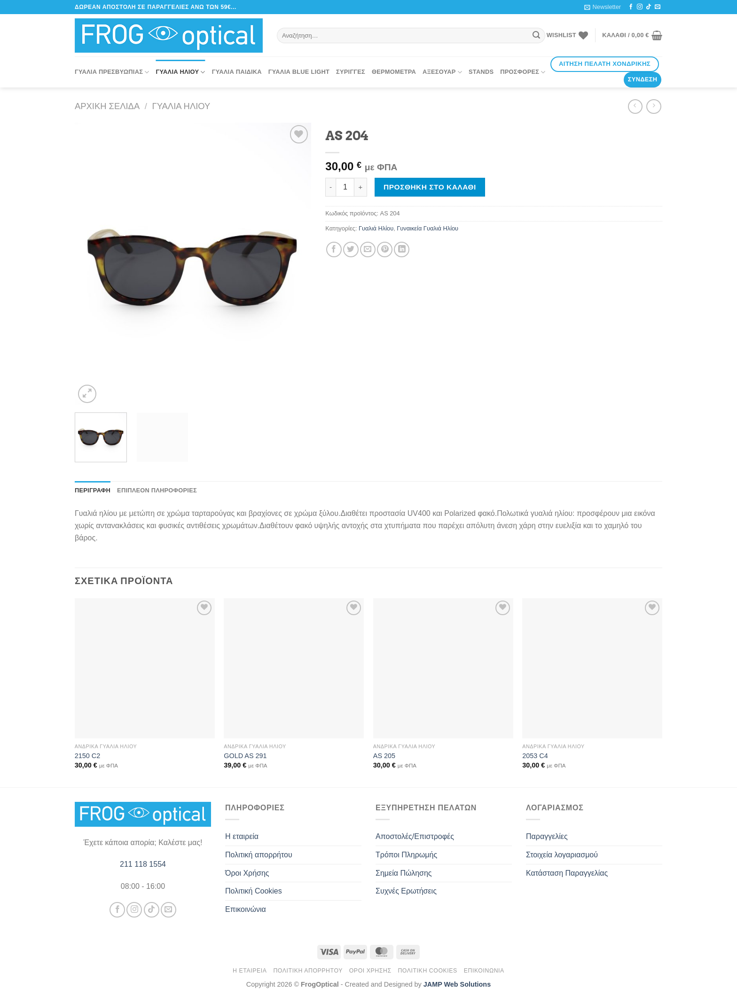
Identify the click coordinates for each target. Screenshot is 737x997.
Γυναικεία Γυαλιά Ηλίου (427, 228)
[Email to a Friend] (368, 249)
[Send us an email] (657, 7)
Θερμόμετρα (394, 71)
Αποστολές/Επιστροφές (415, 836)
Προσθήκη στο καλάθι (430, 187)
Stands (481, 71)
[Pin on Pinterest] (384, 249)
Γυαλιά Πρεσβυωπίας (112, 72)
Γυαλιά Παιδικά (237, 71)
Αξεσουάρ (442, 72)
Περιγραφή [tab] (92, 490)
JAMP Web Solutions (457, 984)
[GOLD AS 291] (294, 668)
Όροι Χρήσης (247, 873)
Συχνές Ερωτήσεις (406, 891)
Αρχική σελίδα (107, 106)
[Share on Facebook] (334, 249)
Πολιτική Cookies (253, 891)
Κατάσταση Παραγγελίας (567, 873)
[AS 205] (443, 668)
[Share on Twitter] (351, 249)
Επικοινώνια (245, 909)
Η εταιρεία (242, 836)
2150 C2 (87, 756)
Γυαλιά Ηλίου (180, 72)
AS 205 (384, 756)
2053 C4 (535, 756)
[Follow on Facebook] (631, 7)
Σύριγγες (350, 71)
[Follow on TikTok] (648, 7)
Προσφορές (522, 72)
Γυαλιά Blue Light (298, 71)
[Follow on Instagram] (640, 7)
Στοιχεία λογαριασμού (562, 855)
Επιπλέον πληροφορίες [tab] (157, 490)
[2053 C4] (592, 668)
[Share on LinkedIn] (401, 249)
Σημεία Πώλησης (404, 873)
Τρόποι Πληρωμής (406, 855)
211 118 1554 (143, 864)
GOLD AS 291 (245, 756)
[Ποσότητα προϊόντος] (345, 187)
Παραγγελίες (547, 836)
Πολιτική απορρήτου (258, 855)
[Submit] (537, 36)
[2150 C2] (145, 668)
